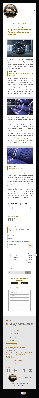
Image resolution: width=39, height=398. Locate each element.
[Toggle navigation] (34, 11)
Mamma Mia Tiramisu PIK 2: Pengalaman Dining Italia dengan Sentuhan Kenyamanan (19, 354)
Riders (19, 296)
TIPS (11, 339)
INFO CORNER (14, 337)
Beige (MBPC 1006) (20, 140)
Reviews (19, 308)
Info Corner (19, 302)
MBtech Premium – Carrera (20, 130)
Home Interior (19, 299)
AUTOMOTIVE (14, 333)
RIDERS (12, 334)
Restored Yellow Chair (16, 168)
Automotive (16, 24)
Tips (19, 305)
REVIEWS (12, 340)
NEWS (24, 24)
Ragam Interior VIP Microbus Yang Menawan (21, 74)
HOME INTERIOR (14, 336)
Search (28, 272)
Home (9, 24)
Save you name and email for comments (19, 241)
